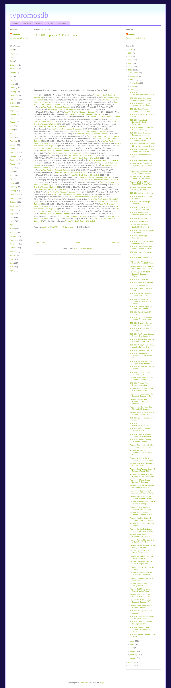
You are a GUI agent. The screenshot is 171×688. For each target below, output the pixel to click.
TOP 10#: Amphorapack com (141, 160)
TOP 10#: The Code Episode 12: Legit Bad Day (141, 623)
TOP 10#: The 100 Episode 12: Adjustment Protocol (142, 139)
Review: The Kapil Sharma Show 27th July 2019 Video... (142, 262)
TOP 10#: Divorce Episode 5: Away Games (141, 237)
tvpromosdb (29, 15)
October (13, 73)
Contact (50, 23)
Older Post (115, 242)
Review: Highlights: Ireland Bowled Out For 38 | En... (140, 226)
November (14, 69)
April (11, 80)
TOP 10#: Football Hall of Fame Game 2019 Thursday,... (142, 150)
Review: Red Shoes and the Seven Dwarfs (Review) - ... (141, 590)
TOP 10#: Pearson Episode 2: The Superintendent (141, 384)
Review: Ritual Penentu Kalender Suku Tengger (140, 535)
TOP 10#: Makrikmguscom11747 (139, 424)
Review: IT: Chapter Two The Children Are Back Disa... (141, 574)
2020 (130, 67)
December (14, 65)
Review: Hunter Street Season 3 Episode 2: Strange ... (142, 503)
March (12, 84)
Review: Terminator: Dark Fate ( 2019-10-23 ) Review (142, 563)
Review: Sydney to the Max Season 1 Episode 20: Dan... (142, 459)
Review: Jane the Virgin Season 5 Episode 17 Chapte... (142, 408)
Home (78, 242)
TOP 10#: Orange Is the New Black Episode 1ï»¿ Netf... (141, 324)
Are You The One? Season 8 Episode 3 (55, 107)
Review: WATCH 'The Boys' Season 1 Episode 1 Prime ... (142, 601)
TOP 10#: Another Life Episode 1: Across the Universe (142, 340)
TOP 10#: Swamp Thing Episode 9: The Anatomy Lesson (140, 301)
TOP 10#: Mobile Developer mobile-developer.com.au (140, 99)
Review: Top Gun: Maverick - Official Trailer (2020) (141, 552)
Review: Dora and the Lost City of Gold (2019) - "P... (142, 541)
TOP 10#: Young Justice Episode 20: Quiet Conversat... (139, 122)
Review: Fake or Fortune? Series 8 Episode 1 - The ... (141, 595)
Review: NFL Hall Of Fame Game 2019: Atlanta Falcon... (142, 183)
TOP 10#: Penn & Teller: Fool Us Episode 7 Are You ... (141, 208)
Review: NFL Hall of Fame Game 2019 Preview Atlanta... (142, 178)
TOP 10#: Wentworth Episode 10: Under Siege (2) (141, 128)
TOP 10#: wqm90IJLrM (139, 279)
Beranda (15, 23)
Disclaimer (27, 23)
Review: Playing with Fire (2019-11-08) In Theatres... (142, 546)
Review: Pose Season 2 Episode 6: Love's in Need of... (141, 453)
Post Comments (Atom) (83, 248)
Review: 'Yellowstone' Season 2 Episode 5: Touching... (142, 379)
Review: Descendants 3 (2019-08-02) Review (142, 585)
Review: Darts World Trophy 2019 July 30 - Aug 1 (140, 189)
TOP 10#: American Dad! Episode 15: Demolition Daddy (140, 629)
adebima (16, 34)
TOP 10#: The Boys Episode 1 (141, 350)
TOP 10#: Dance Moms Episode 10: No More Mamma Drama (142, 145)
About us (39, 23)
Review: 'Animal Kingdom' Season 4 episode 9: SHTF (141, 508)
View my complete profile (19, 38)
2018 (130, 662)
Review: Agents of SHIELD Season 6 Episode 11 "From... (140, 274)
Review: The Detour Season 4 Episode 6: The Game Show (141, 475)
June (12, 50)
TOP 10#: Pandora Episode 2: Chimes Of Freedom (141, 441)
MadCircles (84, 683)
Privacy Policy (63, 23)
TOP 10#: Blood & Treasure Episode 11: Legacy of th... (141, 134)
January (13, 92)
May (11, 76)
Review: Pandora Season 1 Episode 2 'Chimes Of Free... (142, 519)
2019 (130, 70)
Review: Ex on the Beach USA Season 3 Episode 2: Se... (141, 446)
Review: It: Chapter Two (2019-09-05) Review (142, 579)
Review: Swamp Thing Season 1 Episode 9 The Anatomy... (141, 267)
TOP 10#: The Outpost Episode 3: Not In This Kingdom (142, 335)
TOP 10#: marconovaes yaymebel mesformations (140, 214)
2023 (130, 56)
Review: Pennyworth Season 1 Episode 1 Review (141, 606)
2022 (130, 60)
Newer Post (40, 242)
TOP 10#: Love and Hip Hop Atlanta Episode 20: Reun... (141, 248)
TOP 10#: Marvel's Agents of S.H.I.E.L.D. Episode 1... (141, 308)
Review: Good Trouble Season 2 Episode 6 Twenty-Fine (142, 470)
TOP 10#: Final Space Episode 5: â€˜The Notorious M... (142, 617)
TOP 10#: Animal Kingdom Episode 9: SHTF (140, 430)
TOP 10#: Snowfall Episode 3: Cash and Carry (141, 373)
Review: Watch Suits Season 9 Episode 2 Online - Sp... (141, 413)
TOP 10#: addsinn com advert (141, 258)
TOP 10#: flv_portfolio (138, 218)
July (11, 126)
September (14, 57)
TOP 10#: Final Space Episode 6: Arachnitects (142, 231)
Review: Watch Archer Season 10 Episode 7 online (141, 390)
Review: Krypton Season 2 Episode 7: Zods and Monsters (140, 401)
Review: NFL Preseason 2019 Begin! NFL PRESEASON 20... (141, 166)
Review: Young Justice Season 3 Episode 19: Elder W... (142, 486)
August (12, 53)
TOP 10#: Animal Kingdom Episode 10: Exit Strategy (140, 105)
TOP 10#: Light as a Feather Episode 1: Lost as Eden (141, 319)
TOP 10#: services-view (139, 221)
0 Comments (68, 227)
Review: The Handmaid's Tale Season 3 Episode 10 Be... (141, 395)
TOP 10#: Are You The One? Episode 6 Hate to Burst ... (141, 362)
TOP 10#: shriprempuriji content (142, 193)
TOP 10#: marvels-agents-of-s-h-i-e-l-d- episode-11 (142, 284)
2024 (130, 53)
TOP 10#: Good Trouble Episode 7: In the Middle (140, 110)
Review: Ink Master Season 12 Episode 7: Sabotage (141, 481)
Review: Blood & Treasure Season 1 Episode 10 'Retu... (142, 514)
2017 (130, 666)
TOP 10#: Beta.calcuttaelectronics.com (142, 94)
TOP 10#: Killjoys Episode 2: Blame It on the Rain (141, 295)
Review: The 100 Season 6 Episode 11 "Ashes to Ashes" (142, 492)
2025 (130, 50)
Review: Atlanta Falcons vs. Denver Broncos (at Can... (141, 172)
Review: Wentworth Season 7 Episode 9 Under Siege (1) (141, 497)
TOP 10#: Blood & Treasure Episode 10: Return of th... (141, 435)
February (13, 88)
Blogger (102, 683)
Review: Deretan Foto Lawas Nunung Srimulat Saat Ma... (141, 530)
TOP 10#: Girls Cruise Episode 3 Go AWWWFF (141, 242)
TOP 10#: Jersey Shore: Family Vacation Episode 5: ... (142, 346)
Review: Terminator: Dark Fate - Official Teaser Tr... (142, 557)
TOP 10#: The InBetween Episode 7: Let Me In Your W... (141, 356)
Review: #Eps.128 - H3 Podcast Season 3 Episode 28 (142, 465)
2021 (130, 63)
